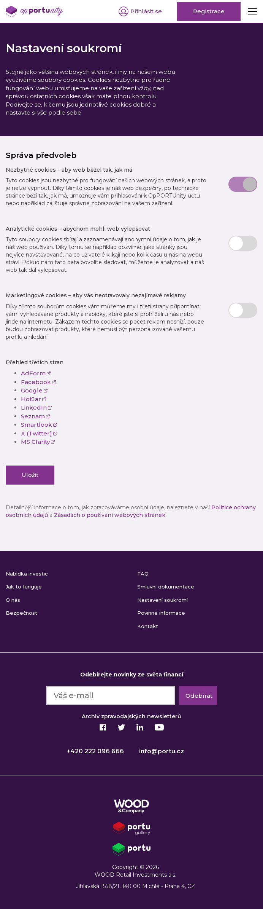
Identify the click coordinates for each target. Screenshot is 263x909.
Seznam (35, 416)
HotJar (33, 399)
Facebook (38, 382)
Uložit (30, 474)
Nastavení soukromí (162, 600)
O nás (13, 600)
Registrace (209, 11)
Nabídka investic (27, 574)
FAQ (143, 574)
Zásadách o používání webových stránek (109, 515)
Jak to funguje (24, 587)
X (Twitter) (39, 433)
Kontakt (147, 626)
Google (34, 390)
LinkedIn (36, 407)
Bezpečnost (21, 613)
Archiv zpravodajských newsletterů (131, 716)
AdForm (36, 373)
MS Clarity (38, 441)
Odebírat (198, 695)
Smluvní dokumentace (165, 587)
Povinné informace (161, 613)
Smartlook (39, 424)
